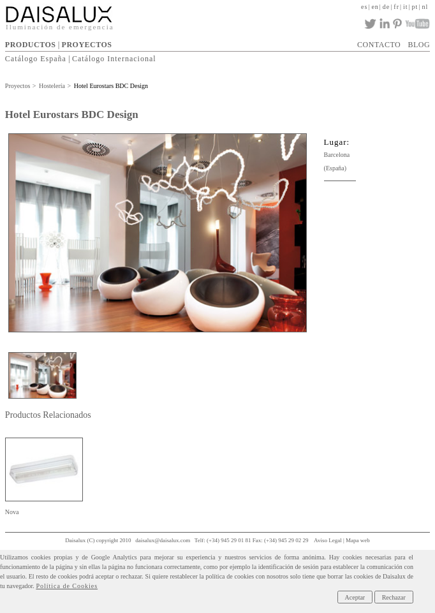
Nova (12, 511)
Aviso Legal (328, 540)
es (364, 6)
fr (396, 6)
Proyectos (17, 85)
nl (425, 6)
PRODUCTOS (30, 44)
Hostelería (52, 85)
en (374, 6)
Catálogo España (35, 58)
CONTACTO (379, 44)
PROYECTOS (87, 44)
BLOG (419, 44)
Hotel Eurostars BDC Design (111, 85)
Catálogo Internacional (114, 58)
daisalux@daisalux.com (162, 540)
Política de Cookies (67, 585)
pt (415, 6)
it (405, 6)
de (386, 6)
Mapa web (358, 540)
